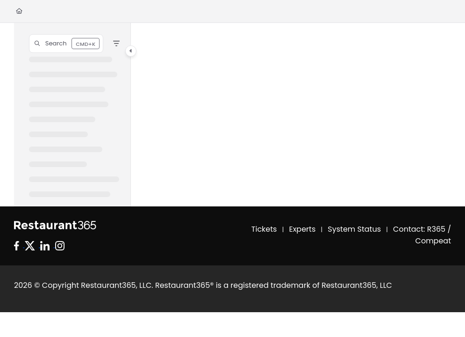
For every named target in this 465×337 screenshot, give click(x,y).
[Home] (19, 11)
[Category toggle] (130, 51)
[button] (66, 43)
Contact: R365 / (422, 229)
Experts (302, 229)
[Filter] (116, 43)
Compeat (433, 240)
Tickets (264, 229)
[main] (291, 114)
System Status (354, 229)
